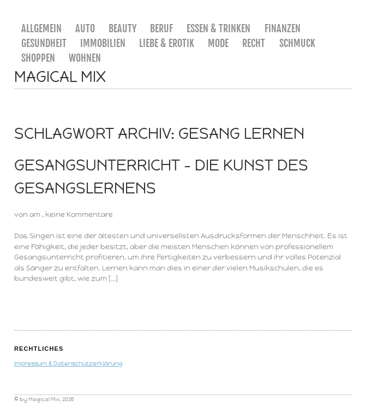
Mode (218, 43)
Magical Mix (60, 76)
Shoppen (38, 58)
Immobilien (102, 43)
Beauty (122, 28)
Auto (85, 28)
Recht (253, 43)
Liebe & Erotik (166, 43)
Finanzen (283, 28)
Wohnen (85, 58)
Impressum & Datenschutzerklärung (68, 363)
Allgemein (41, 28)
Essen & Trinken (218, 28)
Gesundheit (44, 43)
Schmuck (297, 43)
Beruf (161, 28)
